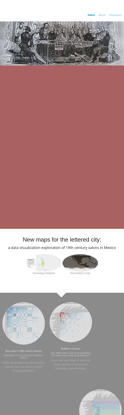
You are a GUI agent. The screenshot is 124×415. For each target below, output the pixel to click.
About (102, 15)
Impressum (115, 15)
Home (91, 15)
